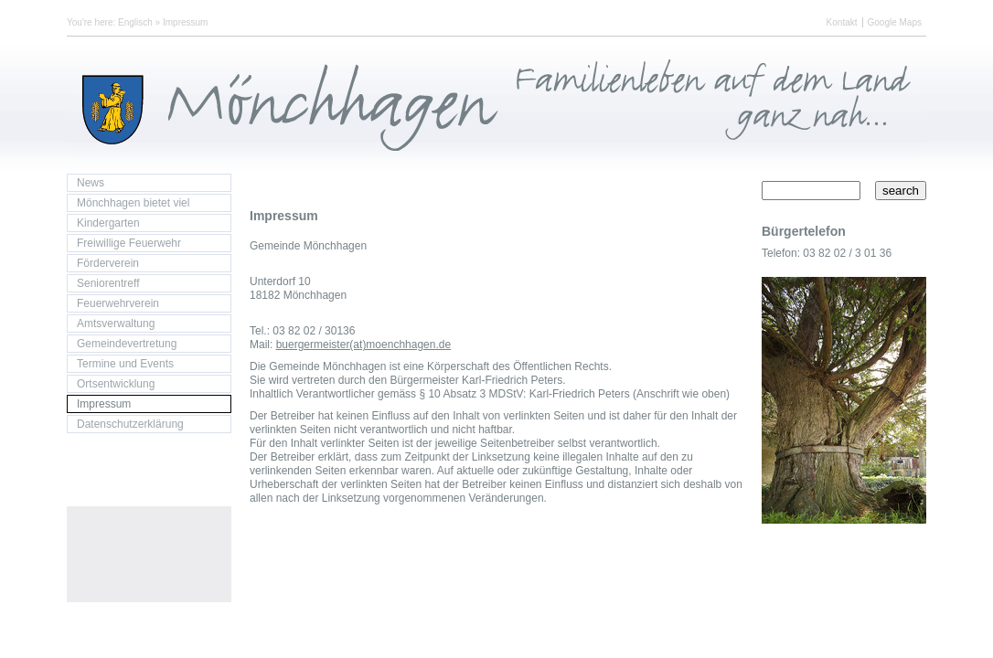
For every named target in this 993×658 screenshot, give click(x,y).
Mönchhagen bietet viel (133, 202)
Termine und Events (125, 363)
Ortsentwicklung (116, 383)
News (90, 182)
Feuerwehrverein (118, 303)
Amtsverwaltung (116, 323)
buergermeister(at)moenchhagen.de (363, 344)
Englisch (135, 22)
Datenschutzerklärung (130, 424)
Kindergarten (108, 223)
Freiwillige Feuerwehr (129, 243)
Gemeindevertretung (126, 343)
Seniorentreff (108, 283)
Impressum (185, 22)
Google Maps (895, 22)
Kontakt (842, 22)
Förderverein (108, 263)
